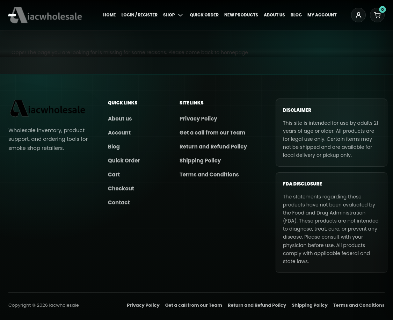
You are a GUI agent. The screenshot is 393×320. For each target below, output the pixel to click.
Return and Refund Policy (213, 146)
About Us (274, 15)
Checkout (121, 188)
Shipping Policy (200, 160)
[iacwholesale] (48, 15)
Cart (114, 174)
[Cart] (377, 15)
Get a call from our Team (212, 132)
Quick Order (204, 15)
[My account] (358, 15)
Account (119, 132)
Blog (296, 15)
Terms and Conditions (209, 174)
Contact (119, 202)
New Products (241, 15)
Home (109, 15)
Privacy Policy (198, 118)
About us (120, 118)
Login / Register (139, 15)
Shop (173, 15)
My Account (322, 15)
